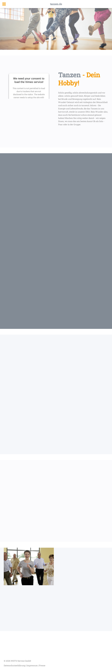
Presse (42, 665)
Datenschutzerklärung (15, 665)
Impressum (32, 665)
